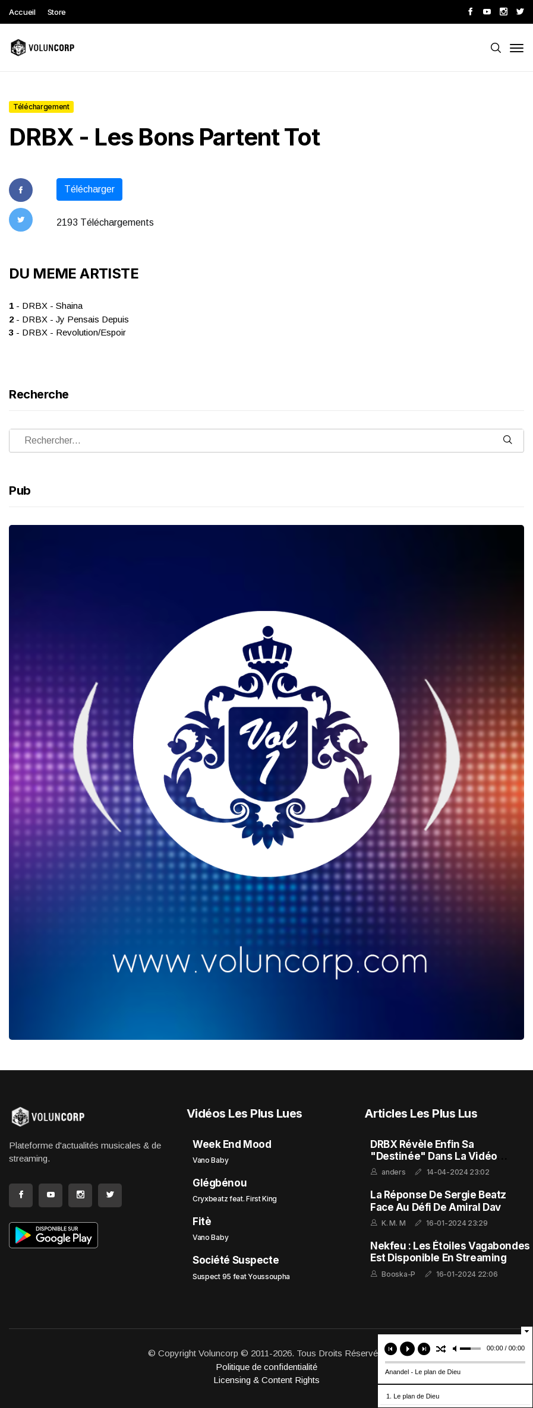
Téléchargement (41, 106)
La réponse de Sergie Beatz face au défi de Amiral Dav (438, 1201)
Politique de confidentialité (266, 1367)
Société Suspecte (236, 1260)
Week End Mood (232, 1144)
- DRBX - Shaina (46, 305)
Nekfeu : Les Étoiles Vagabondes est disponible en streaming (450, 1252)
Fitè (202, 1221)
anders (393, 1171)
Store (57, 12)
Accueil (22, 12)
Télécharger (89, 189)
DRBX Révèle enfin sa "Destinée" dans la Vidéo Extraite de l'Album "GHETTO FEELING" (442, 1162)
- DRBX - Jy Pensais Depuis (69, 319)
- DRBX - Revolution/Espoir (67, 332)
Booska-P (398, 1274)
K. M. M (393, 1223)
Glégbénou (220, 1183)
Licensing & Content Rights (266, 1380)
